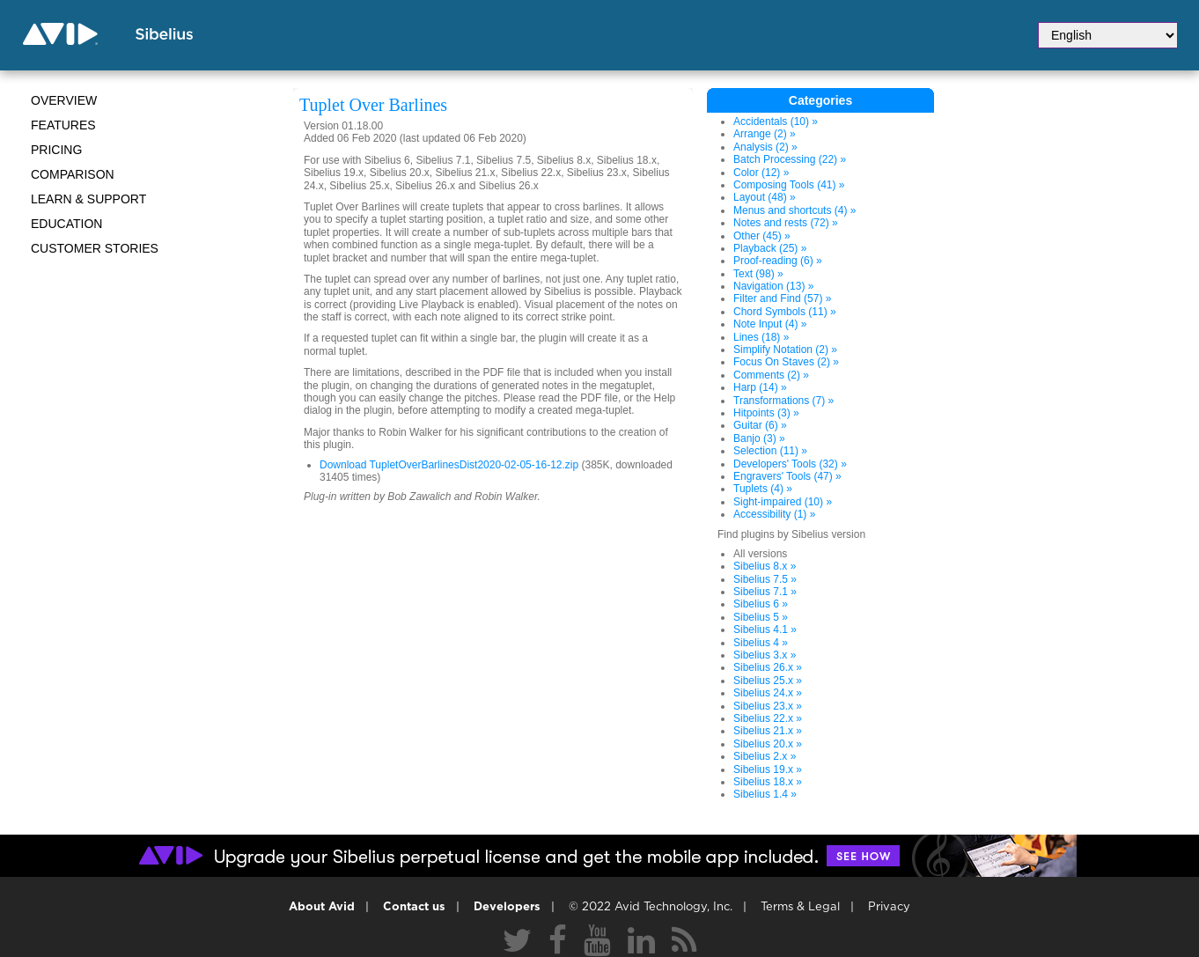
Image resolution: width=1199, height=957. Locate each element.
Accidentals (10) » (775, 121)
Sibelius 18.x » (767, 782)
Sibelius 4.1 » (765, 629)
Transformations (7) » (783, 400)
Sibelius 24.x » (767, 693)
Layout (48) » (764, 197)
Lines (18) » (761, 337)
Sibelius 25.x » (767, 680)
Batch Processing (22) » (789, 159)
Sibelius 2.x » (764, 756)
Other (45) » (762, 236)
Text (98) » (758, 274)
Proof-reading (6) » (777, 260)
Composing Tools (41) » (789, 185)
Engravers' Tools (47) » (787, 476)
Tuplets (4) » (762, 488)
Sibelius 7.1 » (765, 591)
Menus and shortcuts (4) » (794, 210)
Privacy (889, 907)
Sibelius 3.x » (764, 655)
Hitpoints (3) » (766, 413)
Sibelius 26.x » (767, 667)
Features (63, 125)
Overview (64, 100)
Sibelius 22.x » (767, 718)
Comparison (72, 174)
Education (66, 224)
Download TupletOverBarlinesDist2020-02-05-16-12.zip (449, 465)
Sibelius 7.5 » (765, 579)
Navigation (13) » (773, 286)
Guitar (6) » (760, 425)
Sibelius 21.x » (767, 731)
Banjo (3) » (759, 438)
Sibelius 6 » (760, 604)
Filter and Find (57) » (782, 298)
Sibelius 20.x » (767, 744)
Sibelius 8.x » (764, 566)
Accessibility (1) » (774, 514)
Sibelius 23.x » (767, 706)
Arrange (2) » (764, 134)
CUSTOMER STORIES (94, 248)
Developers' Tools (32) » (790, 464)
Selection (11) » (770, 451)
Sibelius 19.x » (767, 769)
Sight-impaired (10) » (782, 502)
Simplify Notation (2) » (785, 349)
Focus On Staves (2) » (786, 362)
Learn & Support (88, 199)
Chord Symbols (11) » (784, 312)
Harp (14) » (760, 387)
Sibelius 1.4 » (765, 794)
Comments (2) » (771, 375)
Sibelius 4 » (760, 643)
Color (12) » (761, 172)
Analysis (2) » (765, 147)
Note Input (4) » (769, 324)
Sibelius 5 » (760, 617)
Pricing (56, 150)
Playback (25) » (769, 248)
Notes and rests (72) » (785, 223)
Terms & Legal (800, 907)
